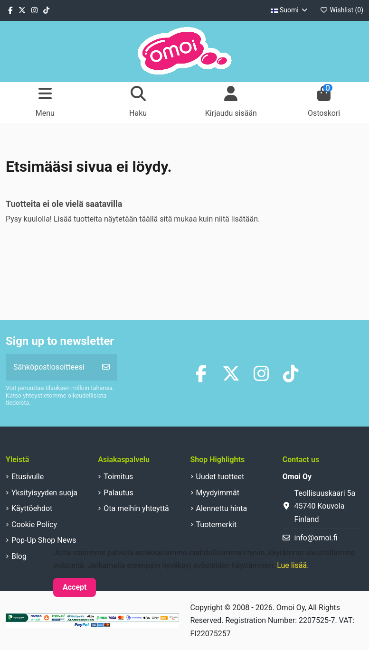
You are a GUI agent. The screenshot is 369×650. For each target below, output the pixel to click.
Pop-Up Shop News (43, 540)
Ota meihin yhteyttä (136, 508)
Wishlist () (341, 10)
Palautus (118, 492)
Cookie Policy (34, 524)
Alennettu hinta (221, 508)
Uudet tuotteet (220, 476)
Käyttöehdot (31, 508)
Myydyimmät (218, 492)
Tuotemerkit (216, 524)
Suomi (290, 10)
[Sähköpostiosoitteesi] (50, 367)
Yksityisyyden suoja (44, 492)
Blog (19, 556)
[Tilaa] (106, 367)
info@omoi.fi (316, 537)
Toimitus (118, 476)
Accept (74, 587)
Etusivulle (27, 476)
